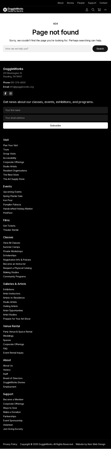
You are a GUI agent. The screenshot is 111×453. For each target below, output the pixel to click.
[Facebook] (5, 93)
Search (100, 48)
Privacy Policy (10, 444)
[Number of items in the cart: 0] (99, 9)
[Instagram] (10, 93)
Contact (103, 3)
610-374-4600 (17, 82)
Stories (70, 3)
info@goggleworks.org (22, 86)
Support (92, 3)
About (61, 3)
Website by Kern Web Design (90, 444)
